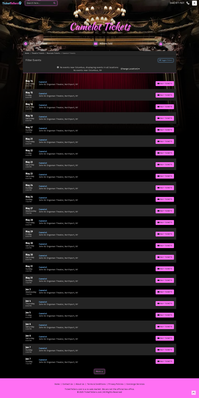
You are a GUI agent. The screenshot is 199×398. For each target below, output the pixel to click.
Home (57, 384)
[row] (99, 83)
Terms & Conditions (96, 384)
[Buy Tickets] (165, 83)
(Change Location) (130, 69)
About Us (80, 384)
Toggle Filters (165, 60)
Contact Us (67, 384)
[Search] (38, 3)
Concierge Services (135, 384)
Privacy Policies (116, 384)
